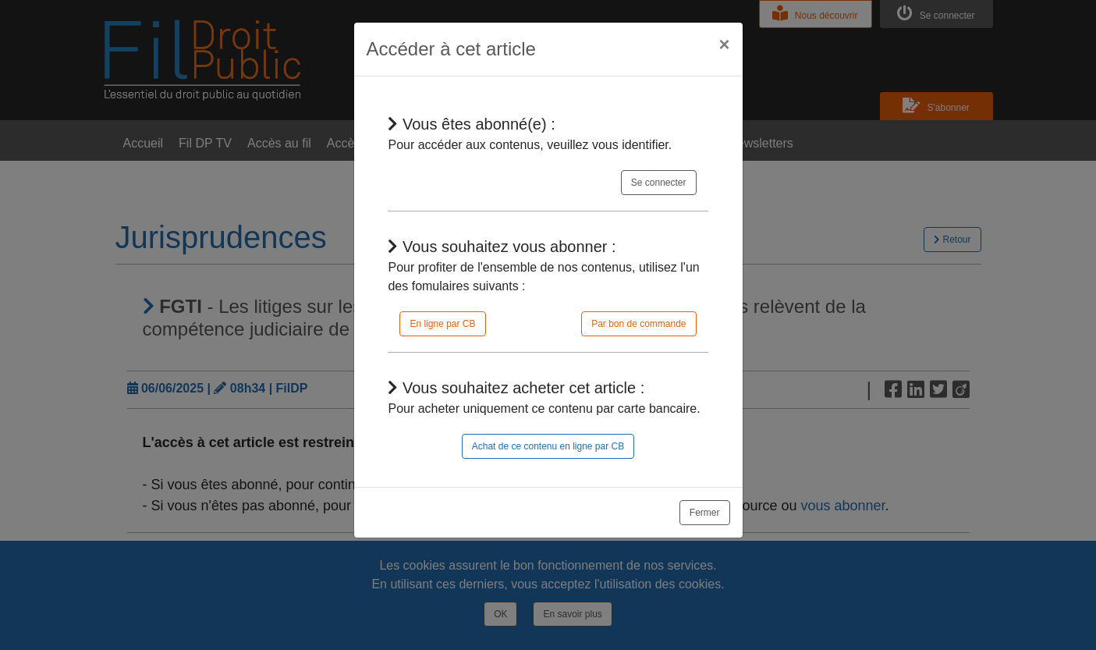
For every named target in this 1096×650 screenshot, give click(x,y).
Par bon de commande (638, 323)
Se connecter (658, 182)
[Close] (724, 44)
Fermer (705, 512)
